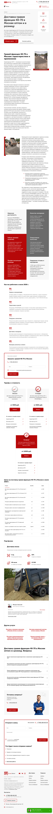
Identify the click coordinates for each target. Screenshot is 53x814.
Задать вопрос (13, 373)
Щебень (30, 776)
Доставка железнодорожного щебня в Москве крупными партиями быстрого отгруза (15, 638)
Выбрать (15, 409)
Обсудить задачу (11, 41)
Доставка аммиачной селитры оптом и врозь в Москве (38, 630)
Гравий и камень (32, 780)
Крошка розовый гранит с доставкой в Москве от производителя (38, 638)
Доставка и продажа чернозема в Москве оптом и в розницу (15, 630)
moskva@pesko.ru (9, 807)
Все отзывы (42, 609)
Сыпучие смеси (32, 782)
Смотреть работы (26, 41)
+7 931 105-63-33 (42, 1)
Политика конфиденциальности (11, 780)
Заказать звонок (10, 800)
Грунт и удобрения (33, 784)
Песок (30, 778)
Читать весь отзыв (12, 616)
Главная (5, 11)
